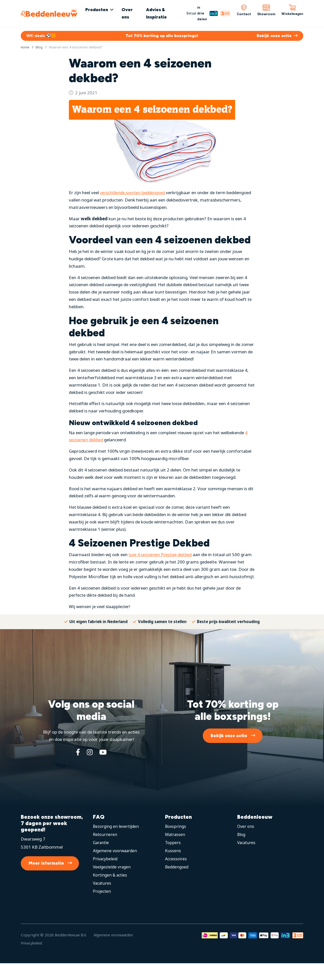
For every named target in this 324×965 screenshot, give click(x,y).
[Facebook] (77, 753)
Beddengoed (177, 868)
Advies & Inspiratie (159, 13)
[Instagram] (89, 753)
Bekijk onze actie (229, 736)
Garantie (101, 844)
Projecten (102, 893)
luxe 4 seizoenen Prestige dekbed (161, 555)
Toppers (173, 844)
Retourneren (105, 836)
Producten (101, 9)
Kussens (173, 852)
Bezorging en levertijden (117, 828)
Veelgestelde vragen (113, 868)
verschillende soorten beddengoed (134, 193)
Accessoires (176, 860)
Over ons (131, 13)
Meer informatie (46, 864)
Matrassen (176, 836)
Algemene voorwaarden (116, 852)
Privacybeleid (106, 860)
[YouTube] (104, 753)
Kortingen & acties (111, 876)
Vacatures (103, 884)
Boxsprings (176, 828)
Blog (241, 836)
